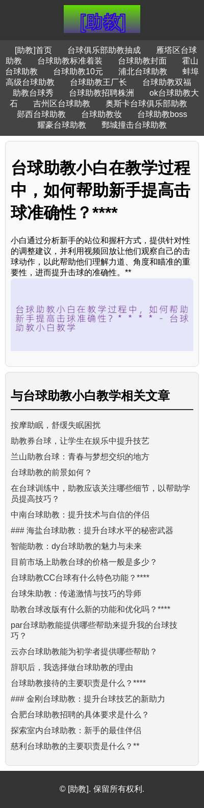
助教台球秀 (33, 93)
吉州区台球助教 (61, 103)
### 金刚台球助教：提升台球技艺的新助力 (88, 699)
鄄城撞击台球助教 (134, 125)
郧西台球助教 (41, 114)
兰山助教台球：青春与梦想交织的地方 (80, 456)
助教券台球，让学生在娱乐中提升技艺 (80, 441)
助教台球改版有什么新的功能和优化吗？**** (90, 609)
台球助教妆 (101, 114)
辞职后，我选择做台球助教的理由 (72, 667)
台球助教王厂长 (98, 82)
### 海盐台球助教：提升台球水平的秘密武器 (92, 530)
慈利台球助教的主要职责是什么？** (75, 746)
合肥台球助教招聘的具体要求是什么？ (80, 714)
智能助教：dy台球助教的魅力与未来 (76, 546)
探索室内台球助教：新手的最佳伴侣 (76, 730)
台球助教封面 (142, 60)
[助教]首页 (33, 50)
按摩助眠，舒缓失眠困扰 (55, 425)
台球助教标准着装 (70, 60)
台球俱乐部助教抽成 (104, 50)
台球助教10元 (78, 71)
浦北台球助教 (142, 71)
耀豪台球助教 (61, 125)
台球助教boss (162, 114)
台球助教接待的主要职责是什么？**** (78, 683)
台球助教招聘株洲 (101, 93)
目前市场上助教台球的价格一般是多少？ (84, 562)
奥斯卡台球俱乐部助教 (146, 103)
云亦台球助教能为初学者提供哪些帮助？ (84, 651)
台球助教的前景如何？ (51, 472)
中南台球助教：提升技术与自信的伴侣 (80, 514)
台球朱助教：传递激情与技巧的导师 (76, 593)
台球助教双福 (166, 82)
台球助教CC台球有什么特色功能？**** (80, 577)
